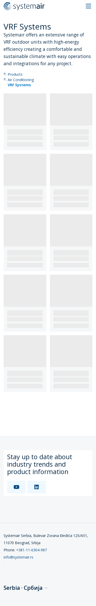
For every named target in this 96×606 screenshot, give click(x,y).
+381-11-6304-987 (31, 549)
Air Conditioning (19, 80)
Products (13, 74)
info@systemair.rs (18, 557)
